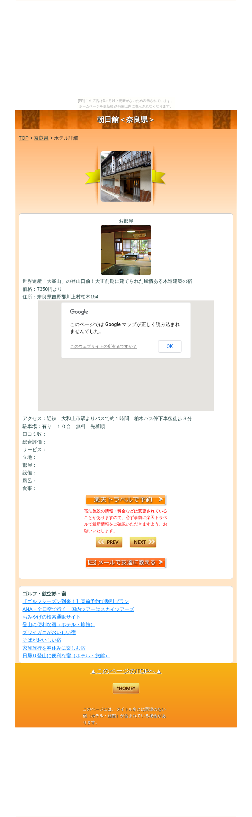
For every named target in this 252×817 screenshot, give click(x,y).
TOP (23, 138)
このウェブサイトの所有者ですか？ (103, 346)
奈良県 (41, 138)
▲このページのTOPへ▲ (126, 671)
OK (169, 346)
